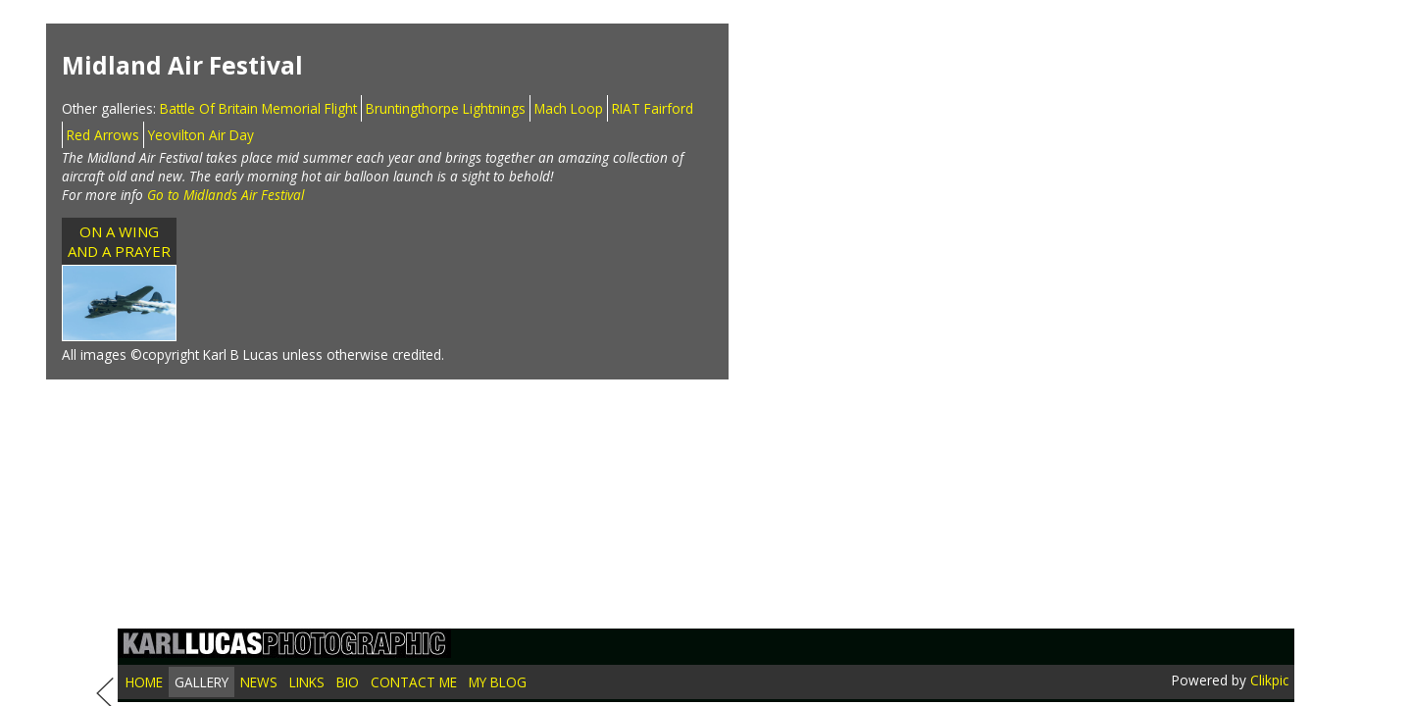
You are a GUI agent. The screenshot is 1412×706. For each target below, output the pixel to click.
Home (144, 682)
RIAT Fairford (652, 108)
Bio (347, 682)
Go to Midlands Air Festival (225, 194)
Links (307, 682)
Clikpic (1269, 680)
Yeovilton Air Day (201, 135)
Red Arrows (103, 135)
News (258, 682)
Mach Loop (568, 108)
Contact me (414, 682)
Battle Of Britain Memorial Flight (258, 108)
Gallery (201, 682)
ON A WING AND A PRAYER (119, 241)
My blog (498, 682)
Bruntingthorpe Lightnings (446, 108)
